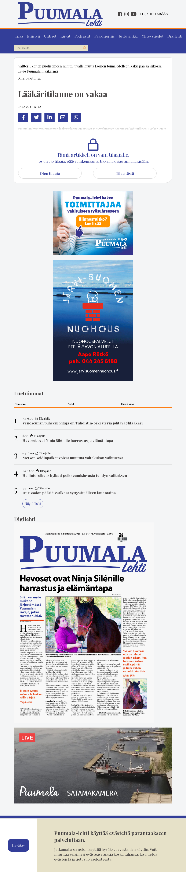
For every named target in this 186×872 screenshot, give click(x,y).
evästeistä (62, 859)
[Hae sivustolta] (84, 47)
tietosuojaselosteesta (93, 859)
